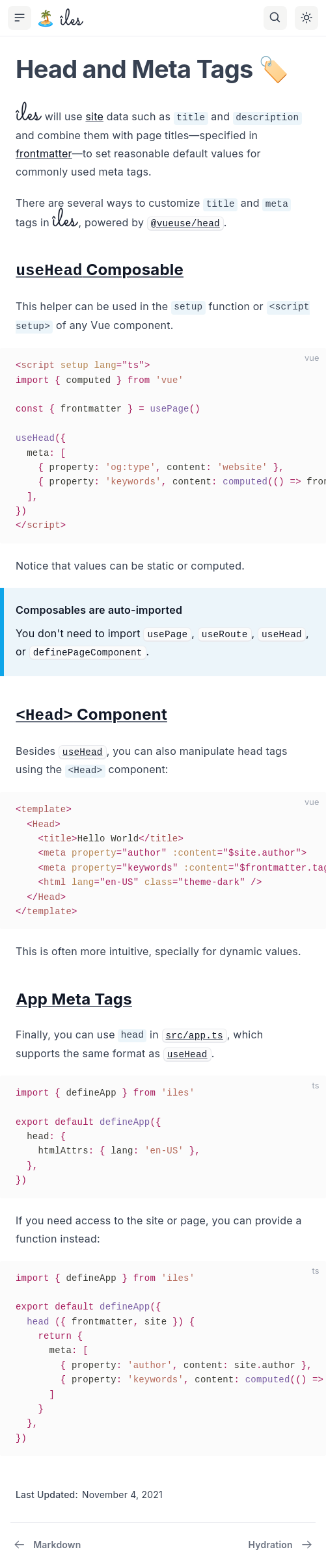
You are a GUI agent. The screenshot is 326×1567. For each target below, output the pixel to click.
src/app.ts (194, 1036)
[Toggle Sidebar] (19, 17)
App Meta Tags (73, 999)
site (94, 116)
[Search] (275, 17)
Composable (99, 269)
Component (91, 714)
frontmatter (44, 153)
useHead (82, 752)
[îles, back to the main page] (59, 18)
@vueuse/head (185, 223)
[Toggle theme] (306, 17)
